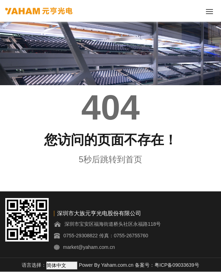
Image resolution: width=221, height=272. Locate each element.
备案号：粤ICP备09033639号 (167, 265)
